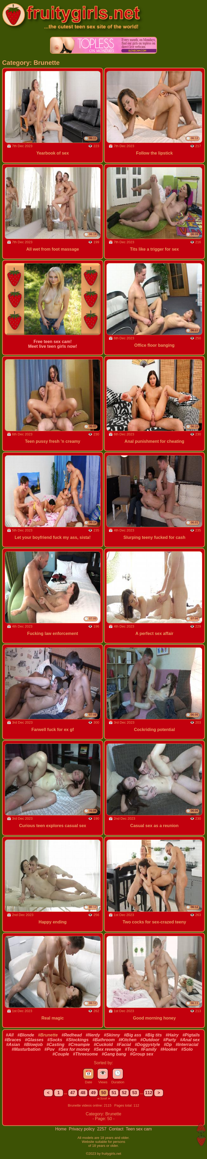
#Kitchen (128, 1040)
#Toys (131, 1049)
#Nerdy (93, 1035)
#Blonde (25, 1035)
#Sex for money (74, 1049)
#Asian (13, 1044)
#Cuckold (103, 1044)
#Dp (168, 1044)
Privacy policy (82, 1129)
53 (134, 1092)
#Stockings (77, 1040)
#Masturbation (26, 1049)
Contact (117, 1129)
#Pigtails (191, 1035)
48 (83, 1092)
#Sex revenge (107, 1049)
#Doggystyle (147, 1044)
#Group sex (141, 1054)
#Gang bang (114, 1054)
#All (10, 1035)
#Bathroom (103, 1040)
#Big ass (132, 1035)
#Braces (12, 1040)
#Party (169, 1040)
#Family (149, 1049)
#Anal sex (190, 1040)
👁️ (103, 1073)
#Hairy (172, 1035)
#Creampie (79, 1044)
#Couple (60, 1054)
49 (93, 1092)
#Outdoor (149, 1040)
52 (124, 1092)
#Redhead (72, 1035)
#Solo (187, 1049)
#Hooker (168, 1049)
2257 (102, 1129)
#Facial (123, 1044)
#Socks (54, 1040)
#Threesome (85, 1054)
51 (114, 1092)
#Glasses (34, 1040)
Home (61, 1129)
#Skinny (112, 1035)
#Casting (56, 1044)
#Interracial (187, 1044)
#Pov (49, 1049)
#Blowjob (33, 1044)
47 (72, 1092)
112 (148, 1092)
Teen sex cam (139, 1129)
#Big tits (153, 1035)
